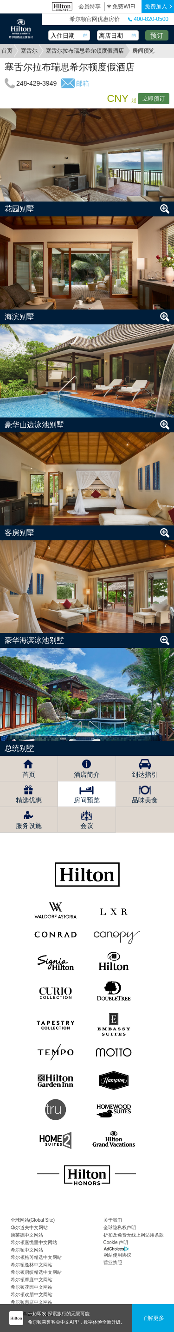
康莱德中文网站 (27, 1235)
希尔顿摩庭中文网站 (31, 1279)
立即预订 (153, 98)
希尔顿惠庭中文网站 (31, 1302)
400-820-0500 (148, 19)
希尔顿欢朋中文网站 (31, 1294)
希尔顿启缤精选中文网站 (36, 1272)
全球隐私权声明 (119, 1227)
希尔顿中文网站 (27, 1249)
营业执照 (112, 1262)
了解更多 (153, 1318)
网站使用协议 (117, 1255)
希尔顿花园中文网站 (31, 1287)
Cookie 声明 (116, 1242)
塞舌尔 (29, 50)
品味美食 (145, 800)
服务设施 (29, 825)
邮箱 (82, 83)
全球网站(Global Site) (33, 1220)
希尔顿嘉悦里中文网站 (34, 1242)
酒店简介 (87, 774)
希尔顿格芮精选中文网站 (36, 1257)
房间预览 (87, 800)
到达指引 (145, 774)
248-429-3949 (36, 83)
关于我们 (112, 1220)
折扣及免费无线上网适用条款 (133, 1235)
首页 (7, 50)
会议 (86, 825)
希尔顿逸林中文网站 (31, 1264)
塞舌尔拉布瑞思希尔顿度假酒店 (85, 50)
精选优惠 (29, 800)
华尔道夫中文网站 (29, 1227)
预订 (156, 35)
